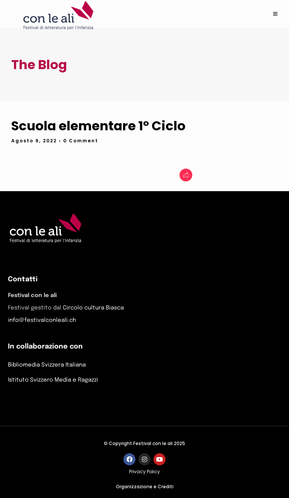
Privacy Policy (144, 471)
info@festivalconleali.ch (42, 320)
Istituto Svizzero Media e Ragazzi (53, 380)
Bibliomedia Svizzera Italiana (47, 365)
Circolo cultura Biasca (93, 308)
